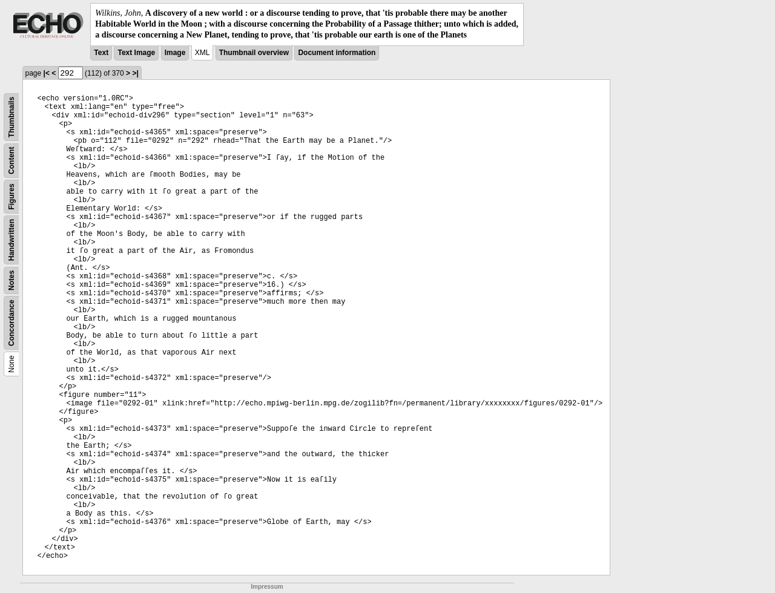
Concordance (11, 323)
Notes (11, 280)
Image (175, 52)
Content (11, 160)
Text (101, 52)
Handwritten (11, 239)
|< (47, 73)
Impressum (267, 586)
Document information (336, 52)
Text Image (136, 52)
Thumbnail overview (254, 52)
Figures (11, 196)
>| (135, 73)
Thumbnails (11, 116)
